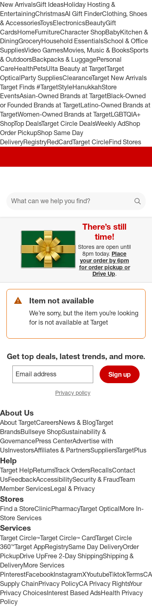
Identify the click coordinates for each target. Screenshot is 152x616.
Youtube (97, 574)
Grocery (29, 41)
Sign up (119, 374)
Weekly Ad (110, 123)
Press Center (53, 441)
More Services (43, 565)
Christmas (50, 14)
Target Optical (100, 509)
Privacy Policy (58, 584)
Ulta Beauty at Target (76, 69)
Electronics (69, 23)
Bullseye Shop (41, 432)
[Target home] (76, 180)
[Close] (141, 226)
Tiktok (117, 574)
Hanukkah (87, 87)
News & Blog (77, 422)
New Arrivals (18, 4)
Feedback (22, 479)
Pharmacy (65, 509)
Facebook (40, 574)
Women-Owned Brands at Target (64, 114)
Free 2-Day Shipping (73, 556)
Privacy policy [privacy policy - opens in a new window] (76, 393)
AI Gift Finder (83, 14)
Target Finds (18, 87)
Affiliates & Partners (62, 450)
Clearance (77, 78)
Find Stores (125, 142)
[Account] (114, 179)
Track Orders (72, 470)
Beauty (95, 23)
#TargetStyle (54, 87)
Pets (39, 69)
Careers (47, 422)
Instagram (68, 574)
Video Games (43, 50)
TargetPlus (131, 450)
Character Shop (82, 32)
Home (26, 32)
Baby (112, 32)
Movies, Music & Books (96, 50)
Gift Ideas (50, 4)
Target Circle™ (20, 538)
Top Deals (27, 123)
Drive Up (32, 556)
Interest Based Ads (74, 593)
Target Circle (90, 142)
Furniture (47, 32)
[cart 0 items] (135, 179)
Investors (21, 450)
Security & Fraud (96, 479)
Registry (35, 142)
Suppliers (103, 450)
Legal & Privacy (72, 489)
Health (23, 69)
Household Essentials (72, 41)
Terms (134, 574)
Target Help (16, 470)
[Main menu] (17, 179)
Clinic (42, 509)
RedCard (59, 142)
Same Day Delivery (95, 547)
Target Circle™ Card (68, 538)
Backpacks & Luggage (64, 59)
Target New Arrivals (119, 78)
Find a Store (17, 509)
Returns (43, 470)
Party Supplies (41, 78)
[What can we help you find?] (76, 201)
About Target (18, 422)
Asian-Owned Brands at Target (63, 96)
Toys (46, 23)
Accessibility (54, 479)
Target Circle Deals (68, 123)
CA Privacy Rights (104, 584)
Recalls (101, 470)
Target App (29, 547)
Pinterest (13, 574)
